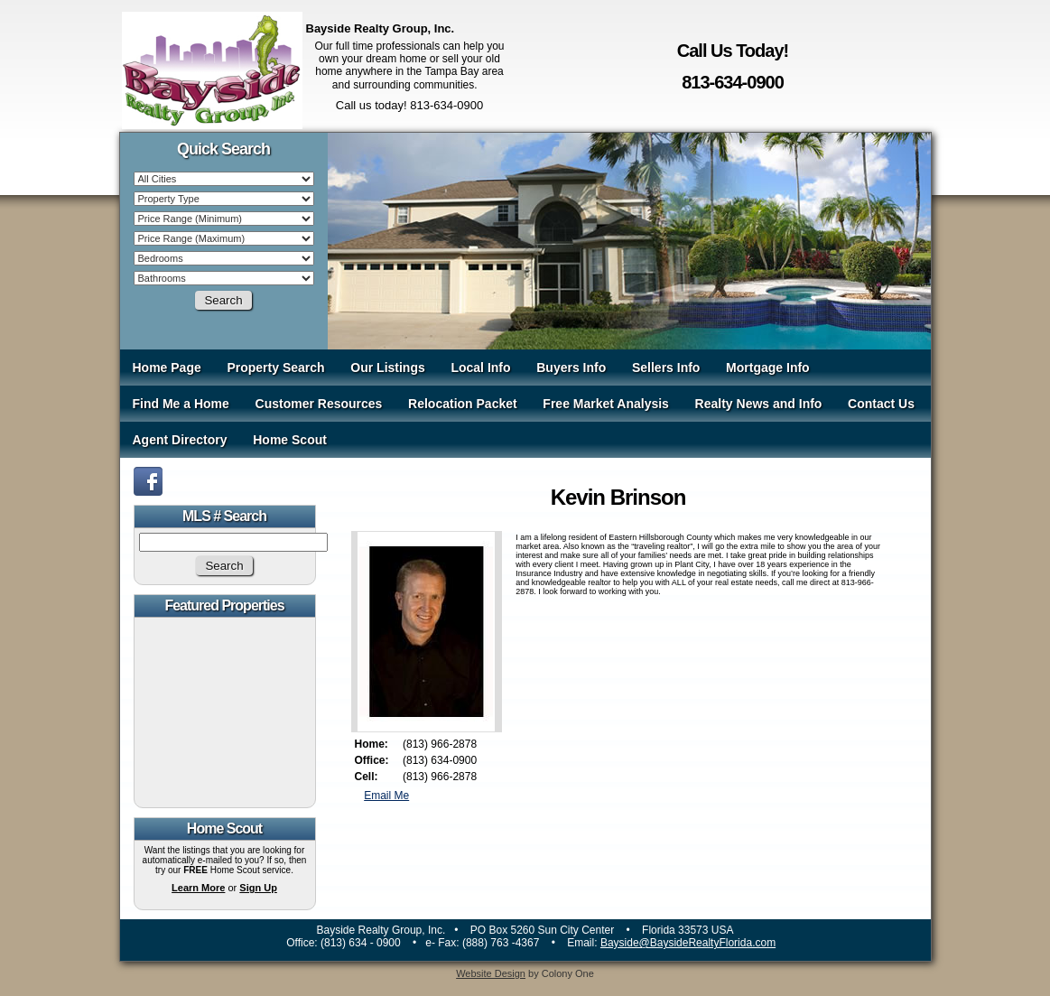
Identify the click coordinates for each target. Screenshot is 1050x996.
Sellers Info (666, 367)
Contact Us (881, 403)
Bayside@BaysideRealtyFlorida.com (688, 942)
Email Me (386, 795)
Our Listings (387, 367)
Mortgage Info (768, 367)
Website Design (490, 973)
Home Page (167, 367)
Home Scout (290, 440)
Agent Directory (180, 440)
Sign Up (258, 887)
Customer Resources (319, 403)
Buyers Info (571, 367)
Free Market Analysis (606, 403)
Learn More (198, 887)
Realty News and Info (758, 403)
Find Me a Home (181, 403)
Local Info (480, 367)
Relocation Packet (462, 403)
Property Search (275, 367)
